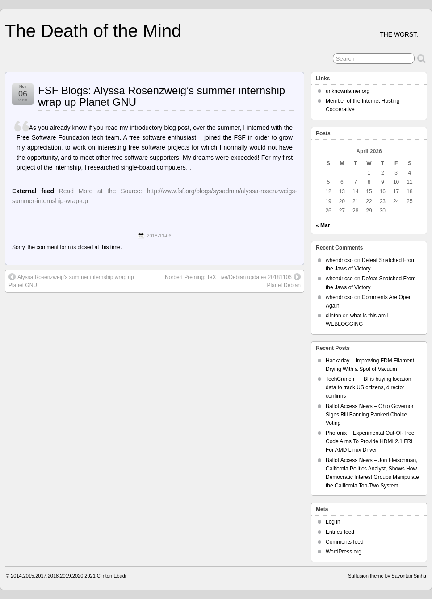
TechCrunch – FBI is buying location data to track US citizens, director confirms (368, 387)
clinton (333, 315)
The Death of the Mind (93, 31)
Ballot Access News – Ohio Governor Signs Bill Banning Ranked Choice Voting (370, 414)
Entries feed (340, 532)
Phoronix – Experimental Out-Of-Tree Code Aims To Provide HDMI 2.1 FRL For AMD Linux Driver (370, 441)
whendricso (339, 260)
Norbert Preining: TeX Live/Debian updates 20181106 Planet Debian (233, 280)
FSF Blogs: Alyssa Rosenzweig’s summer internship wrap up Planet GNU (161, 96)
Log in (333, 522)
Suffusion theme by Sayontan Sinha (387, 575)
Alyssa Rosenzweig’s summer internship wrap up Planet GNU (71, 280)
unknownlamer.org (347, 91)
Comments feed (345, 542)
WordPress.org (343, 552)
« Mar (323, 225)
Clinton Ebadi (111, 575)
